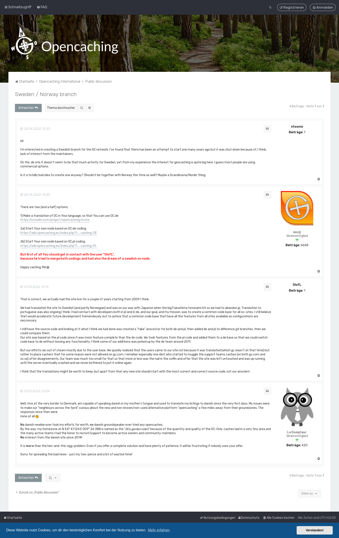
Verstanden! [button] (315, 530)
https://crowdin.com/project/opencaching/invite (55, 220)
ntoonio (297, 126)
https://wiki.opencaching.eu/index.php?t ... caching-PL (58, 245)
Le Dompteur (297, 432)
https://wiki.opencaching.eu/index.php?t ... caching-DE (58, 232)
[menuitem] (42, 7)
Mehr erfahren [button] (159, 530)
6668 (305, 245)
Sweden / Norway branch (46, 93)
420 (304, 445)
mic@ (297, 232)
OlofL (297, 284)
